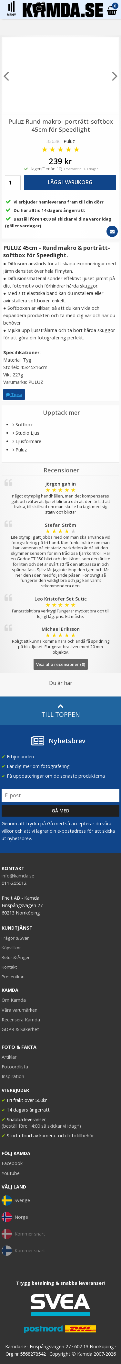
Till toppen (60, 711)
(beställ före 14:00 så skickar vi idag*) (41, 1126)
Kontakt (9, 967)
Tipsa (14, 394)
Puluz (69, 141)
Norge (15, 1217)
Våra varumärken (19, 1010)
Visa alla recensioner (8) (60, 664)
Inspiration (13, 1076)
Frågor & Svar (15, 938)
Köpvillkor (11, 948)
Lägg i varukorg (70, 182)
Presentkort (13, 977)
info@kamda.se (18, 876)
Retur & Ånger (16, 957)
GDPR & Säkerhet (20, 1029)
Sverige (16, 1200)
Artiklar (9, 1057)
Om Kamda (14, 1000)
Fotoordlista (15, 1067)
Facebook (12, 1163)
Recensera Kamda (21, 1020)
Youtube (11, 1173)
